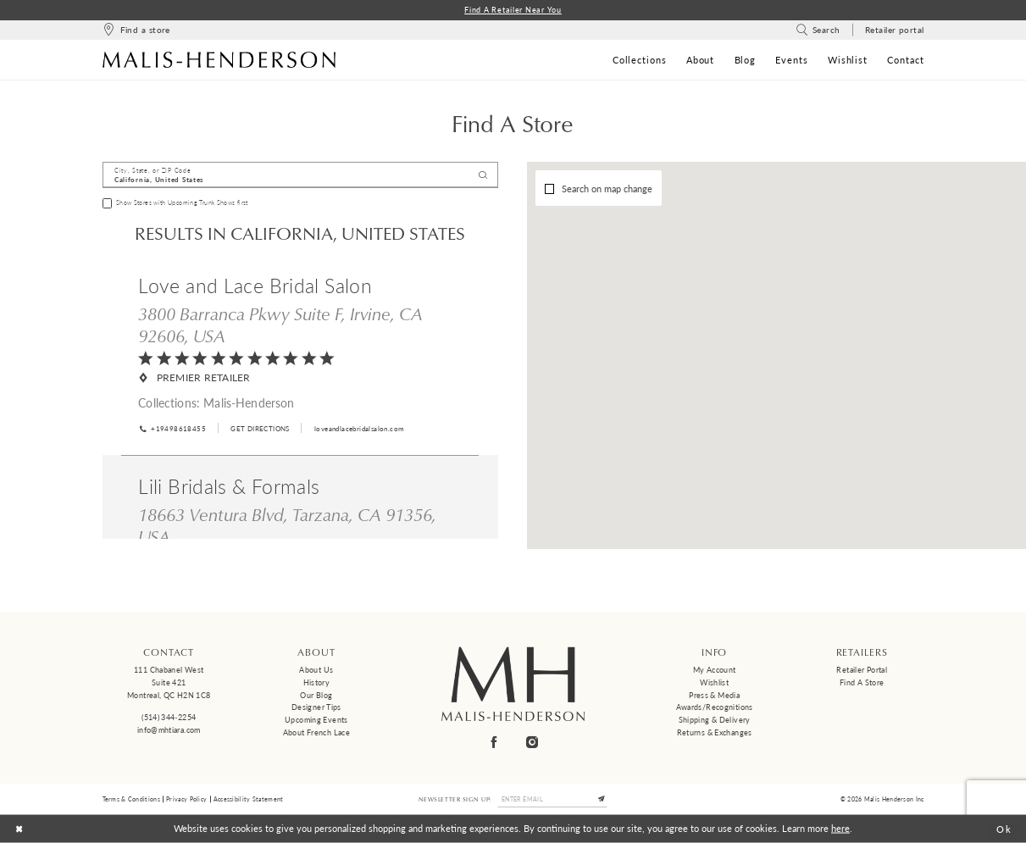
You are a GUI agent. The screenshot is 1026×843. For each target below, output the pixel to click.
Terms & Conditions (131, 799)
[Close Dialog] (19, 829)
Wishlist (714, 682)
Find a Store (862, 682)
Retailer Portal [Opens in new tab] (861, 669)
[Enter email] (552, 799)
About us (316, 669)
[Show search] (818, 30)
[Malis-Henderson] (219, 59)
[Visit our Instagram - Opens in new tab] (532, 742)
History (316, 682)
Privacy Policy (186, 799)
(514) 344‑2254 (168, 717)
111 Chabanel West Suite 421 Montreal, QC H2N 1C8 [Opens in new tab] (168, 682)
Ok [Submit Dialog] (1004, 829)
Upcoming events (316, 719)
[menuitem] (136, 30)
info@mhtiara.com (169, 729)
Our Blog (316, 695)
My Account (714, 669)
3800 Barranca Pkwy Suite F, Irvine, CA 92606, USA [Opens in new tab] (280, 325)
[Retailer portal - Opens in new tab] (894, 30)
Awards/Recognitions (714, 707)
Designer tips (316, 707)
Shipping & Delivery (715, 719)
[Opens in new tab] (259, 428)
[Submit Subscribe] (601, 799)
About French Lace (316, 732)
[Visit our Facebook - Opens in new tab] (494, 742)
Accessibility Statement (249, 799)
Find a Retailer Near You (513, 9)
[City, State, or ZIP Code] (300, 175)
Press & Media (714, 695)
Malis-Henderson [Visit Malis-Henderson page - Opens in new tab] (248, 402)
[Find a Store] (136, 30)
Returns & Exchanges (714, 732)
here (840, 828)
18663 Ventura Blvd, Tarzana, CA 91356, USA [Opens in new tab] (287, 526)
